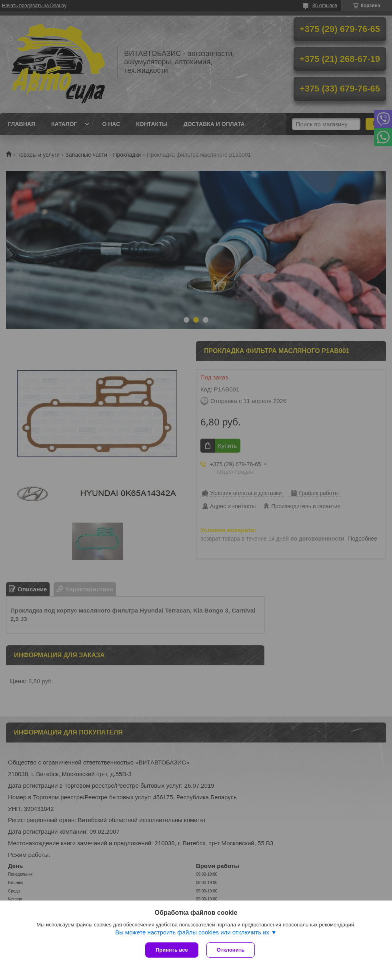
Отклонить (230, 950)
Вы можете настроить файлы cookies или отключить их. (193, 932)
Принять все (172, 950)
